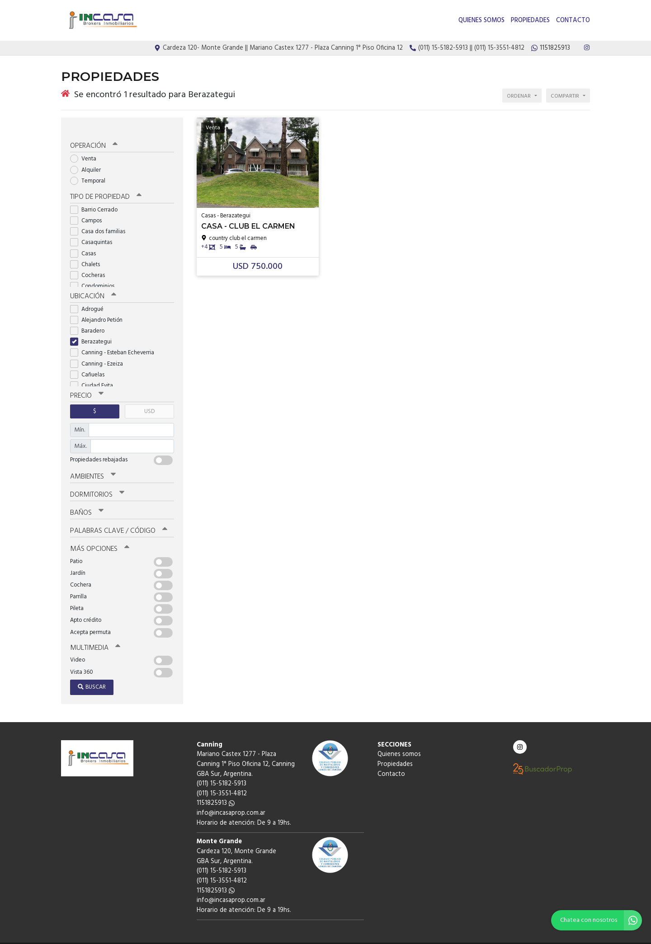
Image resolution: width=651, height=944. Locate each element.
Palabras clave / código (118, 517)
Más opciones (99, 535)
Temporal (90, 170)
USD (149, 399)
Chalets (88, 253)
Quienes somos (481, 20)
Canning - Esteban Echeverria (115, 342)
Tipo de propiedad (105, 186)
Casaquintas (94, 231)
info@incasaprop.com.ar (231, 799)
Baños (87, 500)
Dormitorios (97, 482)
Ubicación (93, 285)
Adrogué (89, 298)
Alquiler (88, 159)
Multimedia (94, 634)
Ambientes (92, 465)
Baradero (90, 319)
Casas (86, 243)
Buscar (92, 673)
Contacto (573, 20)
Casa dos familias (100, 220)
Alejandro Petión (99, 309)
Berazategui (94, 330)
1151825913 (216, 789)
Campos (89, 210)
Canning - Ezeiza (99, 352)
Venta (86, 148)
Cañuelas (90, 363)
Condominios (95, 275)
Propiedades (530, 20)
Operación (93, 136)
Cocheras (90, 264)
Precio (86, 384)
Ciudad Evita (94, 374)
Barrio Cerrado (96, 199)
